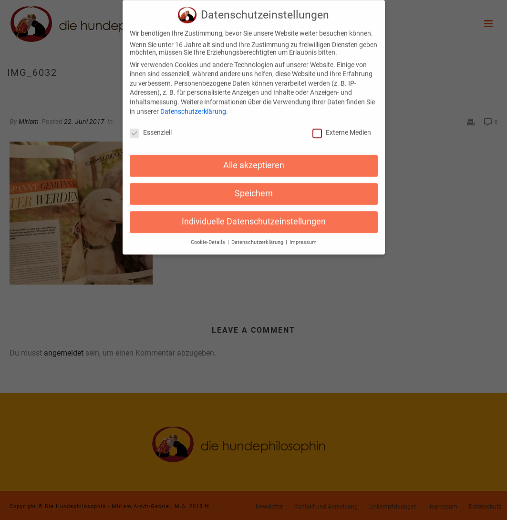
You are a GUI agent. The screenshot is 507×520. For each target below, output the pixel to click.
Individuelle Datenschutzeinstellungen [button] (254, 215)
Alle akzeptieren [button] (253, 159)
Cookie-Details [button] (209, 236)
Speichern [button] (254, 187)
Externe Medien (341, 126)
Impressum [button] (303, 236)
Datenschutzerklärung (193, 105)
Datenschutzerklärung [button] (258, 236)
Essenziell (151, 126)
